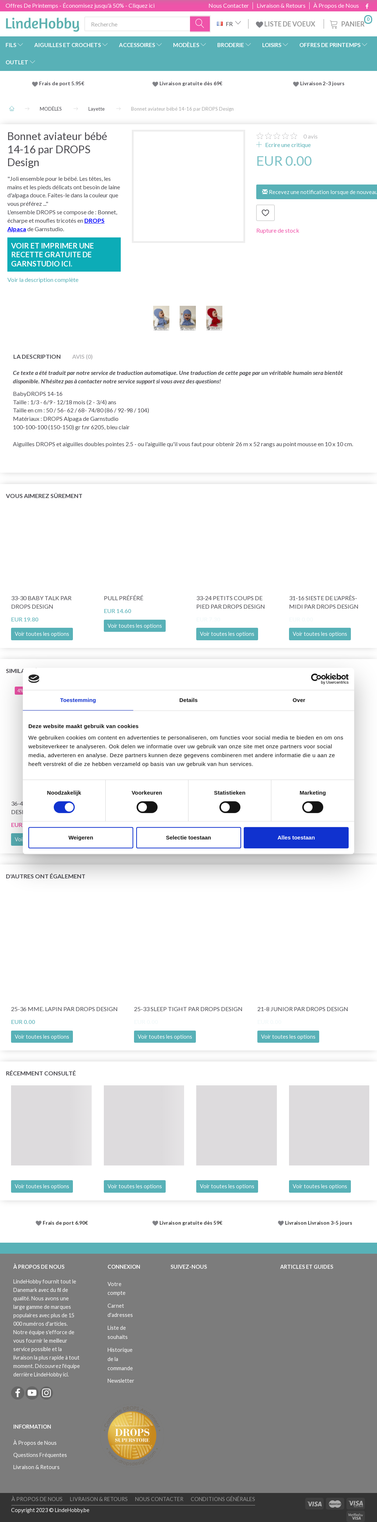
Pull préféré (123, 597)
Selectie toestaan (188, 837)
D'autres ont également (45, 876)
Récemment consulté (41, 1073)
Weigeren (80, 837)
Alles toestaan (296, 837)
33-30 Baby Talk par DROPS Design (41, 602)
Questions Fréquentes (40, 1455)
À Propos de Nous (336, 5)
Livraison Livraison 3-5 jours (318, 1223)
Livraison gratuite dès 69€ (192, 83)
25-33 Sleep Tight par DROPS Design (188, 1008)
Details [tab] (188, 700)
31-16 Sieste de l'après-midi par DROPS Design (324, 602)
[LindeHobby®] (42, 22)
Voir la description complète (42, 279)
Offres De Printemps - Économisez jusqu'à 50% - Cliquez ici (80, 5)
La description (37, 356)
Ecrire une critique (287, 144)
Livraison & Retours (281, 5)
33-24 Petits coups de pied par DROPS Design (230, 602)
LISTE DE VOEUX (286, 24)
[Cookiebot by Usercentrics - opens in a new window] (316, 678)
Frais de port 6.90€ (65, 1223)
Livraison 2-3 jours (322, 83)
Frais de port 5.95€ (61, 83)
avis (310, 136)
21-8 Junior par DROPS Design (302, 1008)
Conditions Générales (223, 1499)
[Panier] (350, 23)
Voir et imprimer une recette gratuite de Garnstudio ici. (52, 254)
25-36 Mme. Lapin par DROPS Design (64, 1008)
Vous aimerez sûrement (44, 495)
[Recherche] (200, 24)
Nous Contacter (228, 5)
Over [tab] (299, 700)
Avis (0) (82, 356)
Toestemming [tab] (78, 700)
